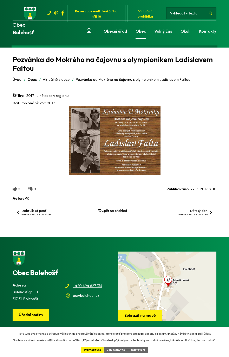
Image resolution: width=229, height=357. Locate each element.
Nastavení (139, 349)
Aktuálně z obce (56, 80)
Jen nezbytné (116, 349)
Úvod (17, 80)
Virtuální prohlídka (146, 14)
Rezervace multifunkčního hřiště (97, 14)
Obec (32, 80)
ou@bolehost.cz (86, 296)
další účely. (204, 333)
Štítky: (18, 96)
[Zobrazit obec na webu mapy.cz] (167, 287)
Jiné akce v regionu (53, 96)
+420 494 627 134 (87, 286)
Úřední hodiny (31, 315)
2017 (30, 96)
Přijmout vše (91, 349)
